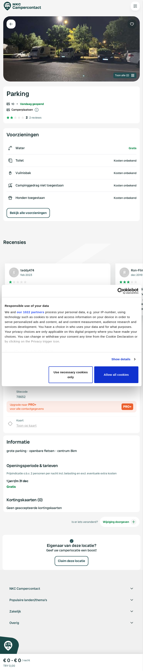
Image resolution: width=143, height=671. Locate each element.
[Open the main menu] (135, 6)
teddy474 (27, 270)
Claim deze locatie (71, 561)
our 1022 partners (30, 312)
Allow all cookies (116, 374)
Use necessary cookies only (71, 374)
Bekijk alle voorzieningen (28, 213)
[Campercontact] (24, 6)
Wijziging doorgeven (119, 522)
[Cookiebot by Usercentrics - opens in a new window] (120, 291)
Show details (121, 359)
